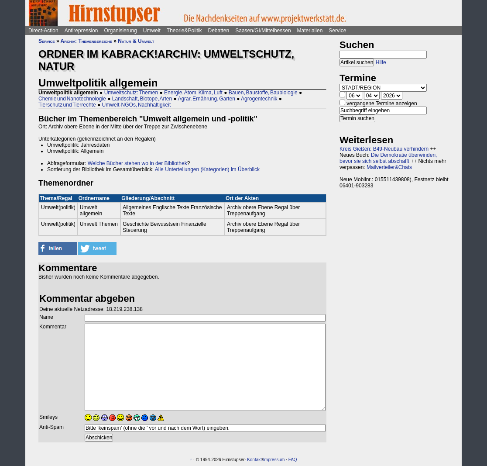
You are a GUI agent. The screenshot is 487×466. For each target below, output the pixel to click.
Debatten (219, 31)
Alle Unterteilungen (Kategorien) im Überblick (207, 169)
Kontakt (254, 459)
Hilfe (381, 62)
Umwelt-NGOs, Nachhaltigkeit (136, 105)
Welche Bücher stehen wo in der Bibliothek (137, 163)
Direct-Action (43, 31)
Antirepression (81, 31)
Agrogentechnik (259, 99)
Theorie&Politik (184, 31)
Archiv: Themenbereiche (86, 41)
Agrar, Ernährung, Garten (206, 99)
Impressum (274, 459)
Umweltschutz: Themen (131, 93)
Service (337, 31)
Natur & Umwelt (136, 41)
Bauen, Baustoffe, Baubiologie (263, 93)
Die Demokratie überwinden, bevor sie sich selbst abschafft (388, 158)
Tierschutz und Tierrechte (67, 105)
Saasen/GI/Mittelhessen (263, 31)
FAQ (292, 459)
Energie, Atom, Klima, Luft (193, 93)
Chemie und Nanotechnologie (72, 99)
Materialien (310, 31)
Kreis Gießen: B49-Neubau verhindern (384, 149)
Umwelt (152, 31)
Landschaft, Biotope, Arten (142, 99)
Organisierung (120, 31)
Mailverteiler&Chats (389, 167)
